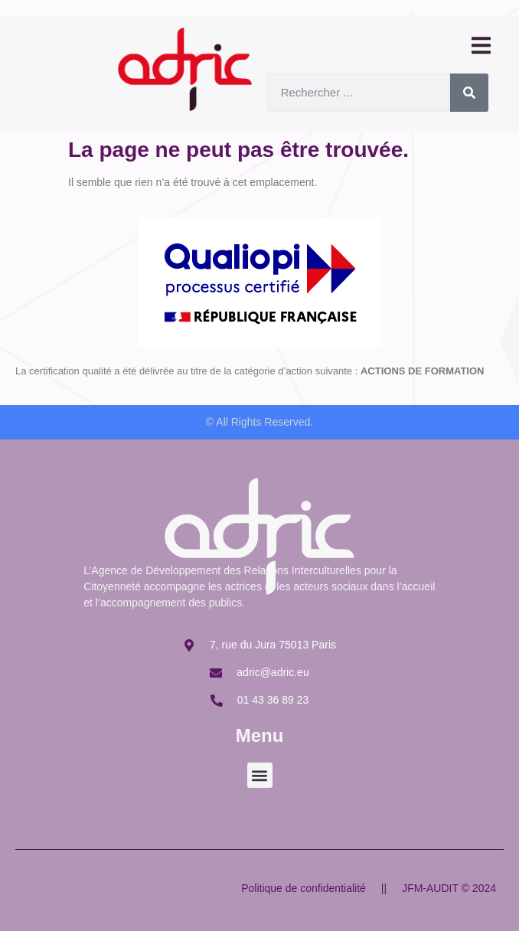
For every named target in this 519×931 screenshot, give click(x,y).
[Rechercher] (469, 93)
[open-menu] (480, 46)
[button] (260, 775)
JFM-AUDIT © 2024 (449, 888)
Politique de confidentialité (303, 888)
